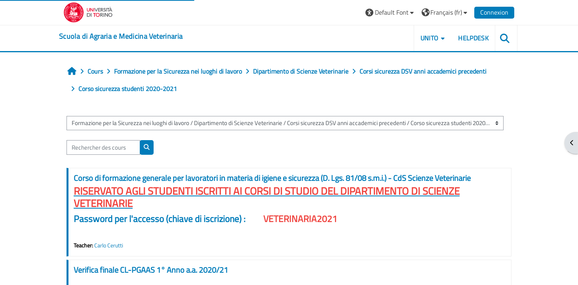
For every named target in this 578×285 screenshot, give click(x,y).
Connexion (494, 12)
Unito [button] (429, 38)
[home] (121, 36)
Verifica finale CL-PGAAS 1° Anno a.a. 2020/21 (151, 270)
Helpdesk (473, 38)
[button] (390, 12)
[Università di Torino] (88, 11)
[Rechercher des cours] (103, 147)
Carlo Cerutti (108, 245)
